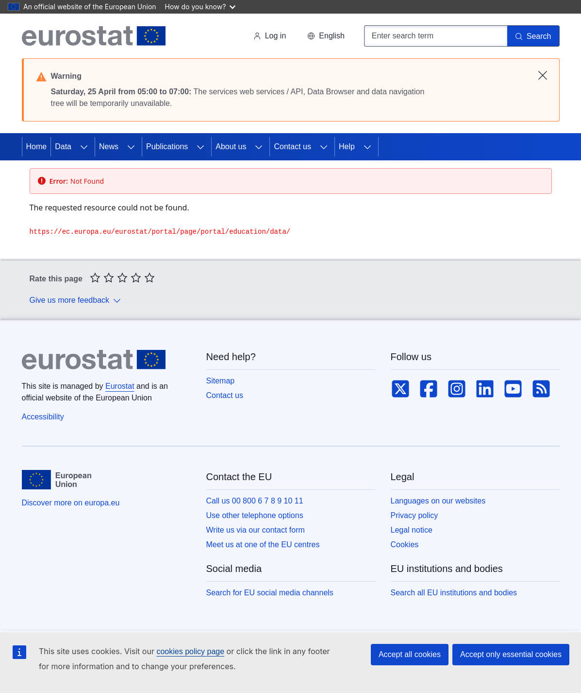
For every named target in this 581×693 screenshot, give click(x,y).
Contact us (292, 146)
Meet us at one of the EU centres (263, 544)
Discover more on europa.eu (71, 503)
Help (347, 146)
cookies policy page (190, 651)
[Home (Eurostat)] (94, 36)
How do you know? (200, 6)
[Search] (533, 36)
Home (36, 146)
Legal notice (411, 530)
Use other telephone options (254, 515)
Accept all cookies (410, 654)
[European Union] (56, 479)
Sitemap (220, 381)
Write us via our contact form (255, 530)
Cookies (405, 544)
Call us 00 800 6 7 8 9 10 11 (254, 501)
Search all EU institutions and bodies (454, 593)
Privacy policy (414, 515)
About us (231, 146)
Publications (167, 146)
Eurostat (119, 386)
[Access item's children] (84, 146)
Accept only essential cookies (511, 654)
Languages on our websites (438, 501)
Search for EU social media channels (269, 593)
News (108, 146)
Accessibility (43, 417)
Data (63, 146)
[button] (325, 36)
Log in (269, 36)
